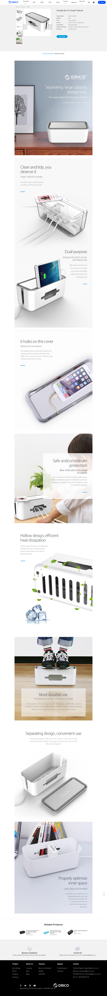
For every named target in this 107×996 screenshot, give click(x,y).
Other (28, 6)
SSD (34, 2)
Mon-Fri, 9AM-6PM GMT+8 (81, 977)
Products (26, 1)
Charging (15, 974)
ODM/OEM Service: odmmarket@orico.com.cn (87, 974)
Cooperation (66, 1)
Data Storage (16, 968)
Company (29, 968)
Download (60, 971)
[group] (29, 932)
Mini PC (14, 971)
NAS (57, 2)
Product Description (48, 53)
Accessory (23, 6)
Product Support (62, 968)
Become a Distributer (45, 968)
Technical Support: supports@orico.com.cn (86, 968)
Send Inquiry (62, 36)
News (27, 971)
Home (17, 6)
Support (73, 2)
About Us (82, 1)
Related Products (59, 53)
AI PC (50, 2)
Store (101, 2)
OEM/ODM (42, 974)
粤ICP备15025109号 (50, 988)
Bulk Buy (41, 971)
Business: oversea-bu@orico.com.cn (84, 971)
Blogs (27, 974)
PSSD (42, 2)
